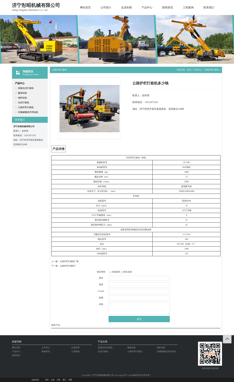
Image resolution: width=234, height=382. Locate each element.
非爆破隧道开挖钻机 (28, 112)
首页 (189, 70)
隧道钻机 (22, 93)
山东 (52, 380)
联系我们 (208, 7)
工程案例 (188, 7)
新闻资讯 (167, 7)
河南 (70, 380)
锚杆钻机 (22, 98)
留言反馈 (127, 272)
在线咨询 (116, 272)
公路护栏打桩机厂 (68, 266)
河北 (47, 380)
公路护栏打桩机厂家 (69, 261)
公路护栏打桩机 (26, 107)
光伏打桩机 (23, 102)
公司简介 (105, 7)
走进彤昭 (126, 7)
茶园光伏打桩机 (26, 88)
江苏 (58, 380)
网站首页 (85, 7)
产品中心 (147, 7)
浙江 (64, 380)
